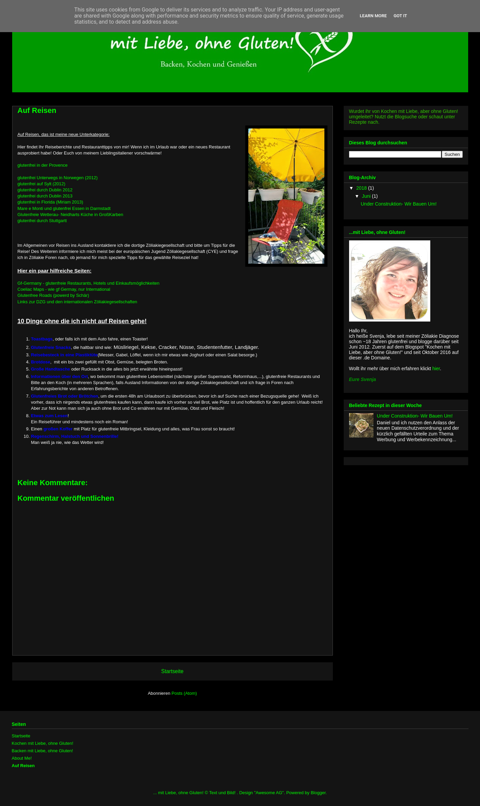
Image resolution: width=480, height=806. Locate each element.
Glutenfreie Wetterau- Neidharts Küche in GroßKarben (70, 214)
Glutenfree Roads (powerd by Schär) (53, 295)
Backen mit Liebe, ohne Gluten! (42, 750)
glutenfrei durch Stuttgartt (42, 220)
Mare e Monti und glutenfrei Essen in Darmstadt (64, 208)
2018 (362, 188)
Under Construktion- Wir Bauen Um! (398, 204)
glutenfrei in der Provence (43, 165)
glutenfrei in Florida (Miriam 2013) (50, 202)
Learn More (373, 15)
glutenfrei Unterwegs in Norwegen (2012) (58, 177)
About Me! (22, 758)
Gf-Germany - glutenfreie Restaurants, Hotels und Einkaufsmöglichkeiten (89, 283)
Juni (367, 196)
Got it (400, 15)
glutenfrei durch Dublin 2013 (45, 195)
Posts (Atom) (184, 693)
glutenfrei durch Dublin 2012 (45, 189)
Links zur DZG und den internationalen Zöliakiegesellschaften (77, 301)
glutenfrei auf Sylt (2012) (42, 183)
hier (436, 368)
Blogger (318, 792)
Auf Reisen (23, 765)
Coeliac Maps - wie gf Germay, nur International (64, 289)
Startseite (172, 671)
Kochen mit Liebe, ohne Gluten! (42, 743)
